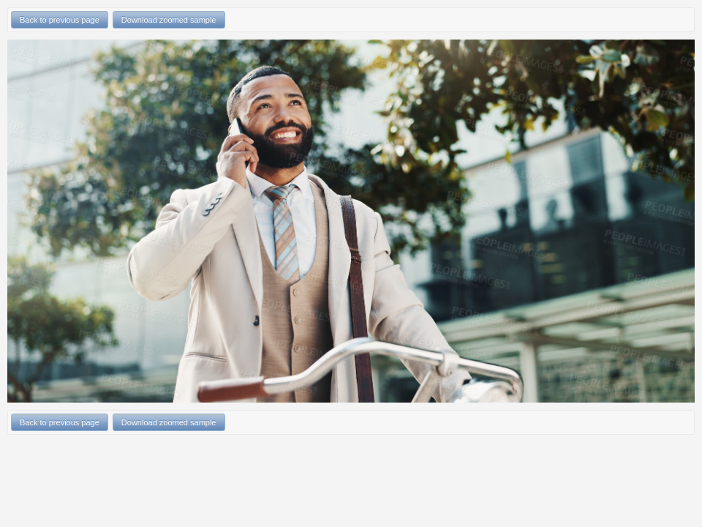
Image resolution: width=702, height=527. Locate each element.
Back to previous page (59, 19)
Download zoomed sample (168, 19)
